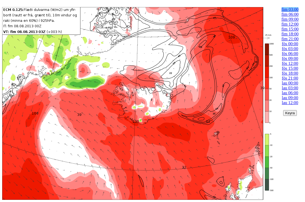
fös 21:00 (290, 78)
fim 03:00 (290, 9)
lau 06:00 (290, 93)
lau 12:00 (290, 102)
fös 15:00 (290, 68)
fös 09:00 (290, 58)
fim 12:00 (290, 24)
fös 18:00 (290, 73)
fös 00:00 (290, 43)
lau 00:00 (290, 83)
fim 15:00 (290, 29)
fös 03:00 (290, 48)
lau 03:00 (290, 88)
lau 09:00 (290, 97)
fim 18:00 (290, 34)
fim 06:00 (290, 14)
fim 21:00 (290, 39)
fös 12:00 (290, 63)
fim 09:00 (290, 19)
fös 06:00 (290, 53)
